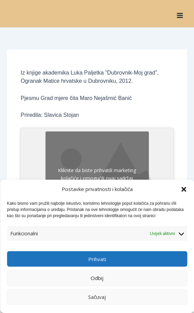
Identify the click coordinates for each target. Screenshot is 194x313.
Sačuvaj (97, 296)
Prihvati (97, 259)
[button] (183, 189)
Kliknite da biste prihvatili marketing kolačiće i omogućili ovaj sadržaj (97, 174)
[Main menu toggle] (180, 15)
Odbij (97, 278)
